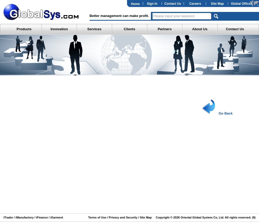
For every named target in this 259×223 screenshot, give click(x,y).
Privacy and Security (123, 217)
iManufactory (25, 217)
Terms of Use (97, 217)
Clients (129, 29)
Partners (165, 29)
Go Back (216, 113)
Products (24, 29)
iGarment (56, 217)
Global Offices (241, 4)
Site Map (217, 4)
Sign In (152, 4)
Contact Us (172, 4)
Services (94, 29)
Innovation (59, 29)
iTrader (8, 217)
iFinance (41, 217)
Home (135, 4)
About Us (199, 29)
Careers (195, 4)
